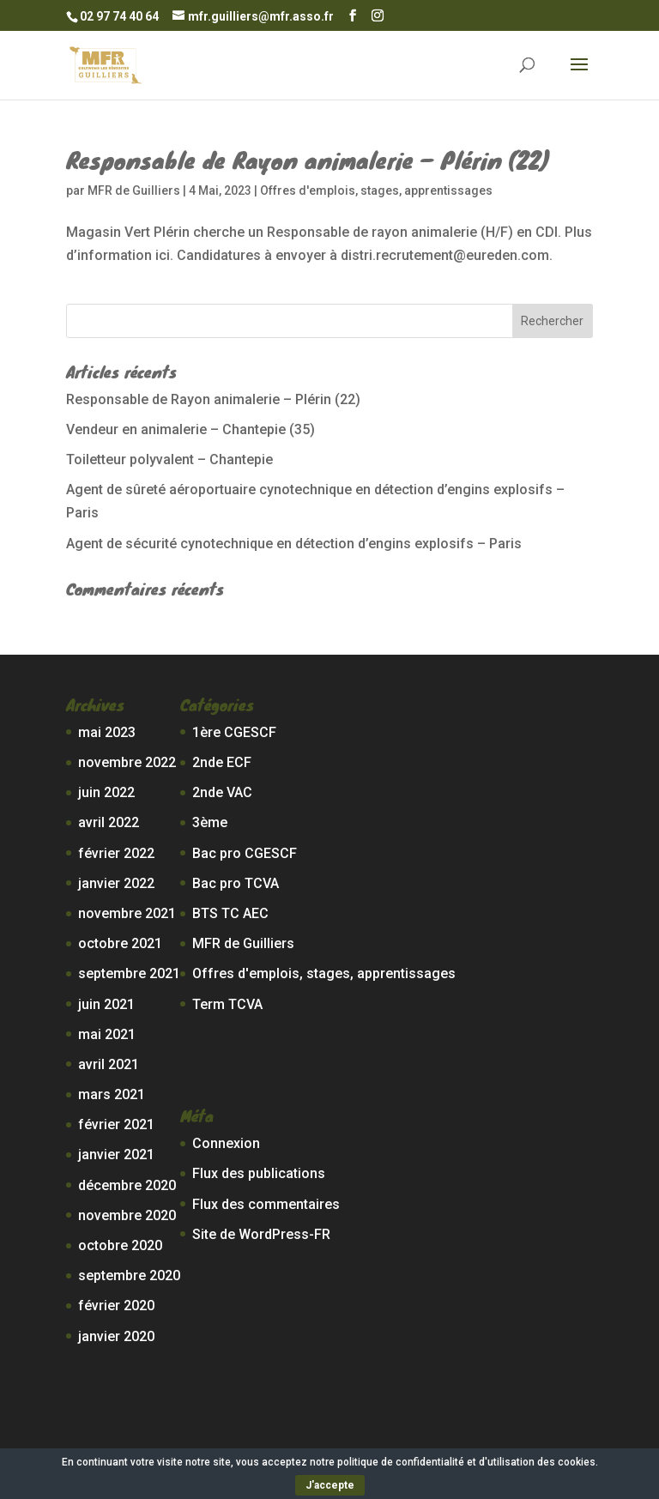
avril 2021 (108, 1064)
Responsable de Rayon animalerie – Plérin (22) (308, 159)
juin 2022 (106, 792)
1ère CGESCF (234, 732)
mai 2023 (107, 732)
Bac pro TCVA (235, 883)
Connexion (226, 1143)
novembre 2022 (127, 762)
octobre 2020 (120, 1245)
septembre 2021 (129, 973)
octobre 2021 (120, 943)
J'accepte (329, 1485)
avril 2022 (108, 822)
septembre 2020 (129, 1275)
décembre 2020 (127, 1185)
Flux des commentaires (266, 1204)
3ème (209, 822)
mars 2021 (111, 1094)
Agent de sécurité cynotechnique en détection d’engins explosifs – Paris (294, 543)
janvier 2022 (116, 883)
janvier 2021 (116, 1154)
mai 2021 (107, 1034)
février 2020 (116, 1305)
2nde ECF (221, 762)
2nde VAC (222, 792)
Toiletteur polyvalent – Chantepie (169, 459)
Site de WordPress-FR (261, 1234)
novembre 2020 (127, 1215)
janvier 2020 (116, 1336)
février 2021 (116, 1124)
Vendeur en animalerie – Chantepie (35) (190, 429)
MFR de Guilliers (134, 190)
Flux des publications (258, 1173)
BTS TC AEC (230, 913)
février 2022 (116, 853)
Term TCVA (227, 1004)
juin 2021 (106, 1004)
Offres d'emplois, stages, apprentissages (376, 190)
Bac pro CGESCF (244, 853)
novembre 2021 (127, 913)
